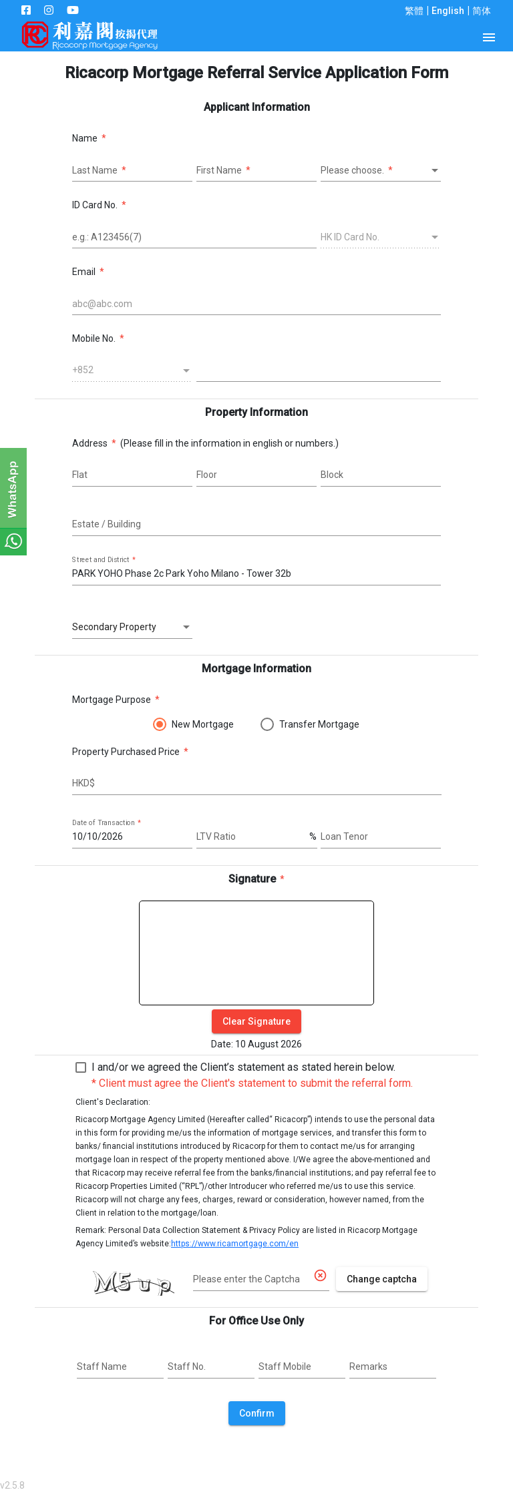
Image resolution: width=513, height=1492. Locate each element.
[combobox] (381, 171)
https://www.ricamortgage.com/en (235, 1243)
